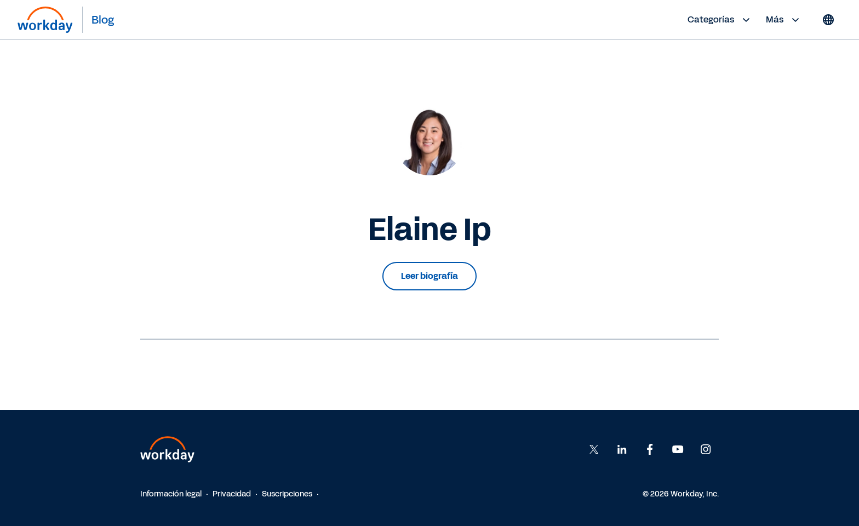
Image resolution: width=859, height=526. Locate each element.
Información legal (171, 494)
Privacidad (232, 494)
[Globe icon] (828, 20)
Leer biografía (429, 276)
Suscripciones (287, 494)
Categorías (720, 19)
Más (784, 19)
